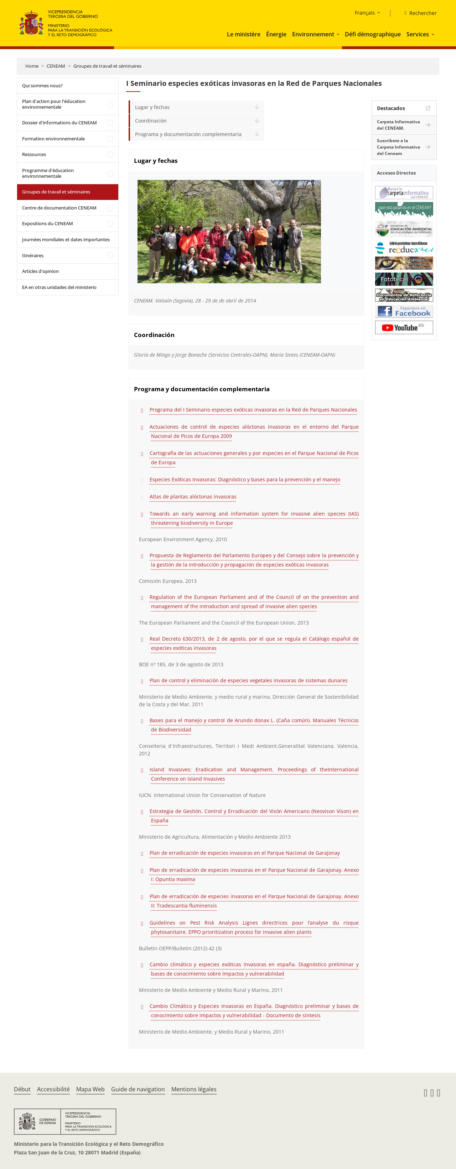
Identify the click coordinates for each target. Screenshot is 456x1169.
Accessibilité (53, 1089)
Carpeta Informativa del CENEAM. (398, 125)
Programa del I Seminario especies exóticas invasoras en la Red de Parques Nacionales (253, 409)
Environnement (313, 34)
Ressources (34, 154)
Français (365, 12)
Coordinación (151, 120)
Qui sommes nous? (42, 85)
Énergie (276, 34)
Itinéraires (32, 255)
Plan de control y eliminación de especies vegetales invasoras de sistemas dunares (249, 680)
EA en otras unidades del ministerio (59, 287)
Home (31, 66)
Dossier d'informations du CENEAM (59, 122)
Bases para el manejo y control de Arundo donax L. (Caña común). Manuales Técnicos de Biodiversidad (254, 725)
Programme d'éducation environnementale (48, 173)
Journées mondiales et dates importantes (66, 239)
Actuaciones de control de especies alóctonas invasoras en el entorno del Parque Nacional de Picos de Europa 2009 (254, 431)
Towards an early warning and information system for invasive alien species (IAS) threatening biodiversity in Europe (254, 518)
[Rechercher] (418, 13)
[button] (339, 34)
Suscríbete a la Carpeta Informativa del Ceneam (398, 147)
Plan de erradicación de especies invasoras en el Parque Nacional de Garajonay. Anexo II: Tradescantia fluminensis (254, 901)
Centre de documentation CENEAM (59, 208)
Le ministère (243, 34)
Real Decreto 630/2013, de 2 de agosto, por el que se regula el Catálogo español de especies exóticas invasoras (254, 643)
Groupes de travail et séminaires (107, 66)
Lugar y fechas (152, 107)
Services (417, 34)
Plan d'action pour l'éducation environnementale (54, 104)
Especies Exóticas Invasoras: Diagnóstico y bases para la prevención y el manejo (245, 479)
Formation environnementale (53, 138)
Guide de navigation (138, 1089)
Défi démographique (373, 34)
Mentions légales (194, 1089)
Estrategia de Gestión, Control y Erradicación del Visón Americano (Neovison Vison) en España (254, 816)
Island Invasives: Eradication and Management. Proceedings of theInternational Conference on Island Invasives (254, 774)
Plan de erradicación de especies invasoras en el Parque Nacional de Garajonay (245, 852)
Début (22, 1089)
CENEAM (56, 66)
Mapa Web (90, 1089)
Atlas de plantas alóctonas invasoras (193, 496)
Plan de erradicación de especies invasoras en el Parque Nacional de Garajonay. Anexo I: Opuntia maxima (254, 875)
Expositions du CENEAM (47, 223)
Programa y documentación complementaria (188, 134)
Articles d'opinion (40, 271)
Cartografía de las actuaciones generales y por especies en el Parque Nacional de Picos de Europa (254, 458)
